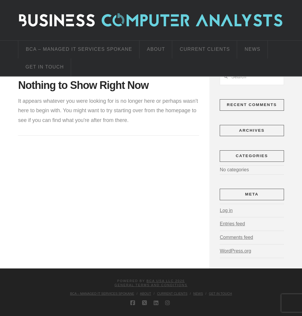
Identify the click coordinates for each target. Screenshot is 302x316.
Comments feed (236, 237)
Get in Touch (220, 293)
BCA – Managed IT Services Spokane (102, 293)
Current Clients (172, 293)
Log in (226, 210)
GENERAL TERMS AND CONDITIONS (150, 285)
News (198, 293)
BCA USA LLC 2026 (166, 281)
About (145, 293)
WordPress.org (235, 250)
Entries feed (232, 223)
